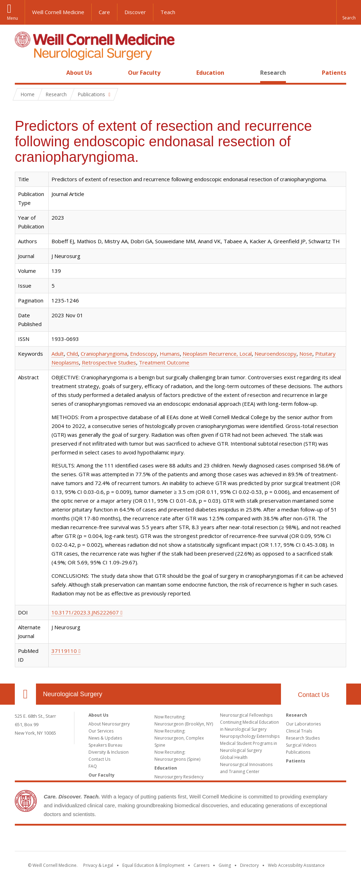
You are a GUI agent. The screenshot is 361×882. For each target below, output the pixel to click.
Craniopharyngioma (104, 353)
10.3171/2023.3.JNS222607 (85, 612)
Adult (57, 353)
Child (72, 353)
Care (104, 12)
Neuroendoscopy (275, 353)
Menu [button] (12, 18)
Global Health (233, 757)
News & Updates (105, 738)
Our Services (101, 731)
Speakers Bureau (105, 745)
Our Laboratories (303, 724)
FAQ (92, 766)
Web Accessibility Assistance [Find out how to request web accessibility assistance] (296, 865)
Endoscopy (143, 353)
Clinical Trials (299, 731)
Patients (334, 72)
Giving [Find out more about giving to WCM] (225, 865)
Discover (135, 12)
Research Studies (303, 738)
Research (273, 72)
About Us (79, 72)
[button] (348, 12)
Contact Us (313, 694)
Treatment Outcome (164, 362)
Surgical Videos (301, 745)
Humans (170, 353)
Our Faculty (144, 72)
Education (210, 72)
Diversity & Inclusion (108, 752)
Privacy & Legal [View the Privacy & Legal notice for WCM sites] (98, 865)
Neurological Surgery (72, 694)
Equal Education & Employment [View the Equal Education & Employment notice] (153, 865)
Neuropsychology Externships (250, 736)
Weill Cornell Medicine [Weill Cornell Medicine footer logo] (180, 839)
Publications (298, 752)
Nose (305, 353)
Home (22, 72)
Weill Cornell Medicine (58, 12)
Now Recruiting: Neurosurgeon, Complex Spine (179, 738)
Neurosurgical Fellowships (246, 715)
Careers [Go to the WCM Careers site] (201, 865)
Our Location (25, 694)
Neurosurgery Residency (178, 777)
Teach (167, 12)
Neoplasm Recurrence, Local (217, 353)
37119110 (64, 650)
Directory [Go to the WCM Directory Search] (249, 865)
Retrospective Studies (109, 362)
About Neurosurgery (109, 724)
